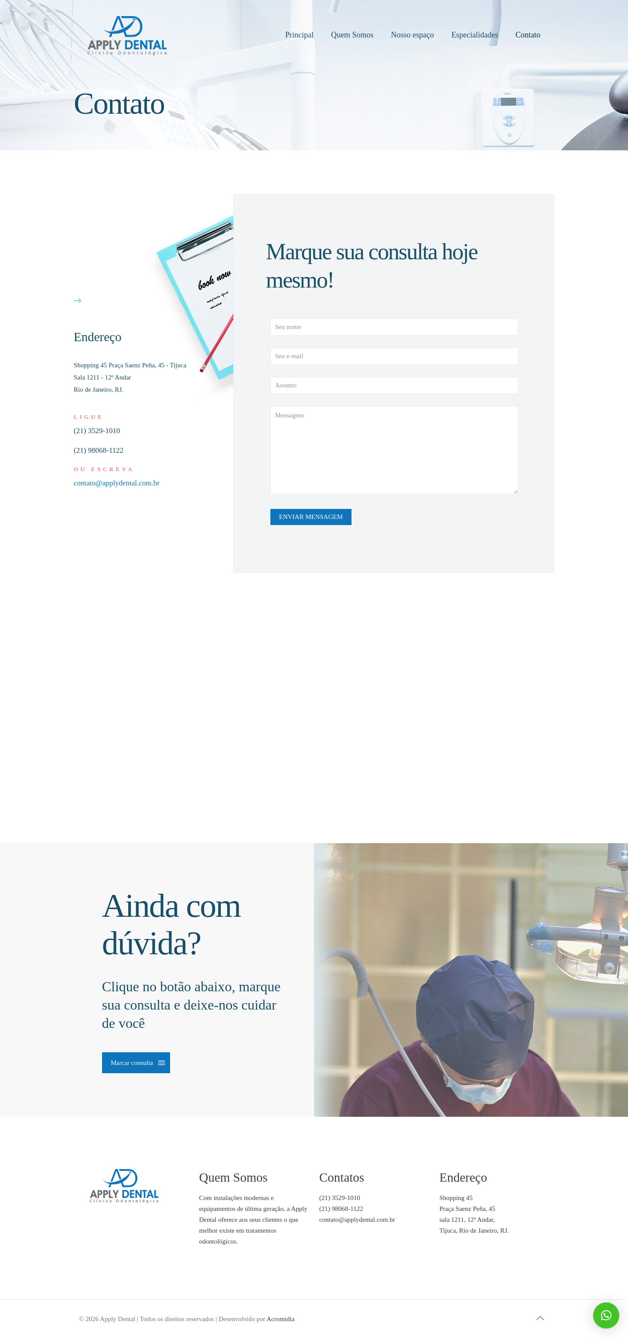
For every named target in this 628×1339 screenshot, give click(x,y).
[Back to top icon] (540, 1318)
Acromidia (280, 1318)
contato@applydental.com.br (117, 483)
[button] (606, 1315)
